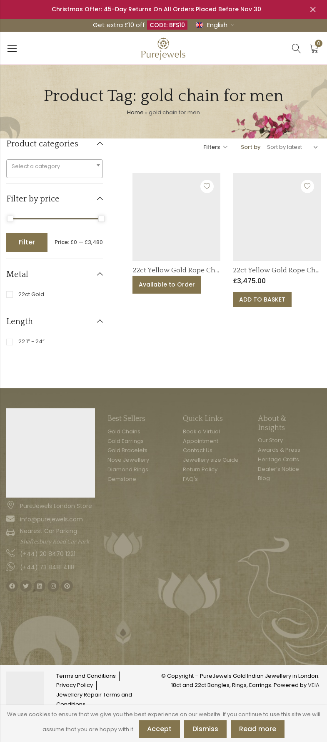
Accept (159, 729)
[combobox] (54, 168)
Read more (257, 729)
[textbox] (54, 166)
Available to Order (167, 284)
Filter (27, 242)
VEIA (314, 685)
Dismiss (205, 729)
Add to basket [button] (262, 299)
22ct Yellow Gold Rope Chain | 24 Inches (197, 270)
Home (135, 112)
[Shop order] (291, 147)
